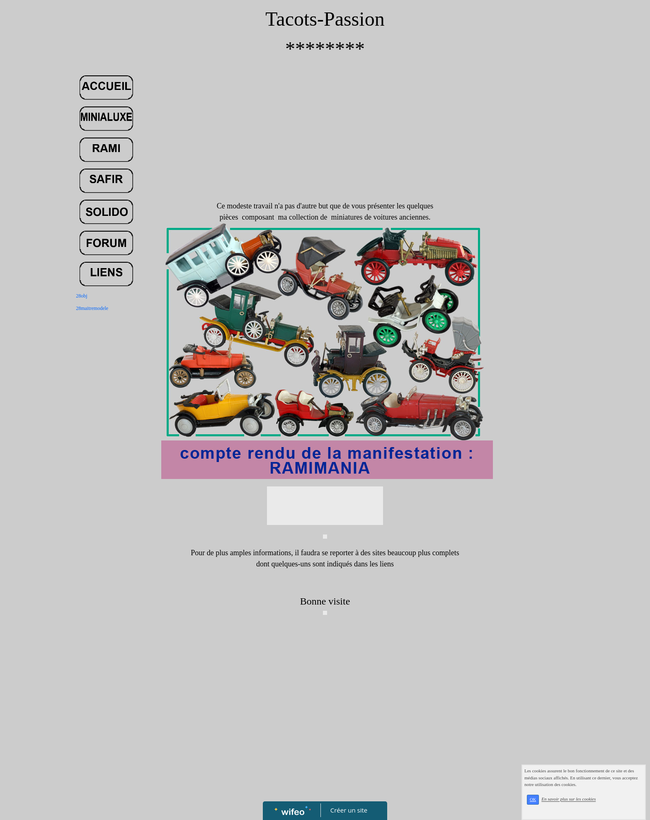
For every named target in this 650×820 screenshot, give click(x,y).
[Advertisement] (324, 138)
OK (533, 799)
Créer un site (348, 810)
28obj (81, 296)
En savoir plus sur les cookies (568, 799)
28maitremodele (92, 308)
